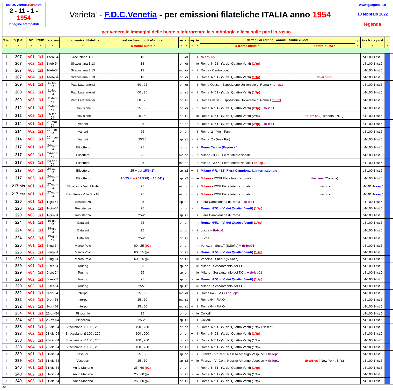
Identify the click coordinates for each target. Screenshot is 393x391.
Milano (226, 178)
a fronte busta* (142, 46)
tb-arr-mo (324, 77)
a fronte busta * (247, 46)
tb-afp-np (208, 57)
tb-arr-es (324, 116)
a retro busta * (324, 46)
